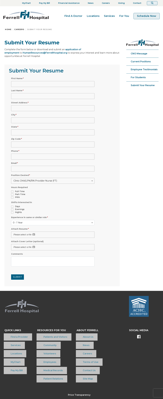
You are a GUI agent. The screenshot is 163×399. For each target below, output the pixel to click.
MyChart (9, 348)
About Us (79, 335)
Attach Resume (19, 229)
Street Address (19, 102)
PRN (17, 197)
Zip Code (16, 139)
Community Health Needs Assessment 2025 (79, 376)
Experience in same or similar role (29, 217)
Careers (19, 29)
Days (17, 206)
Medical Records (43, 352)
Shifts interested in (21, 202)
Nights (18, 212)
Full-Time (20, 191)
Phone (14, 151)
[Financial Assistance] (68, 3)
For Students (138, 77)
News (77, 339)
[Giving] (120, 3)
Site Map (79, 357)
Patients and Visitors (45, 335)
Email (14, 163)
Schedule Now (146, 16)
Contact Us (80, 352)
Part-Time (20, 194)
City (13, 114)
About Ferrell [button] (85, 330)
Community (40, 339)
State (14, 127)
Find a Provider (13, 335)
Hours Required (19, 187)
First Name (17, 78)
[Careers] (105, 3)
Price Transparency (79, 371)
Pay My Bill (10, 352)
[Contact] (136, 3)
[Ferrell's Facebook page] (138, 336)
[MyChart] (25, 3)
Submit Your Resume (39, 29)
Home (8, 29)
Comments (17, 254)
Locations (93, 16)
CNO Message (139, 53)
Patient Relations (43, 357)
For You (124, 16)
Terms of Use (81, 348)
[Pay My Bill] (43, 3)
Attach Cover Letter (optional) (27, 241)
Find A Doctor (73, 16)
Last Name (16, 90)
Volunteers (39, 344)
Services (109, 16)
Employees (39, 348)
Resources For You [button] (47, 330)
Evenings (19, 209)
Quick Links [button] (12, 330)
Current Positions (141, 61)
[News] (90, 3)
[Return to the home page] (26, 14)
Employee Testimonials (144, 69)
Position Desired (20, 175)
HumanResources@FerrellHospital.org (45, 52)
